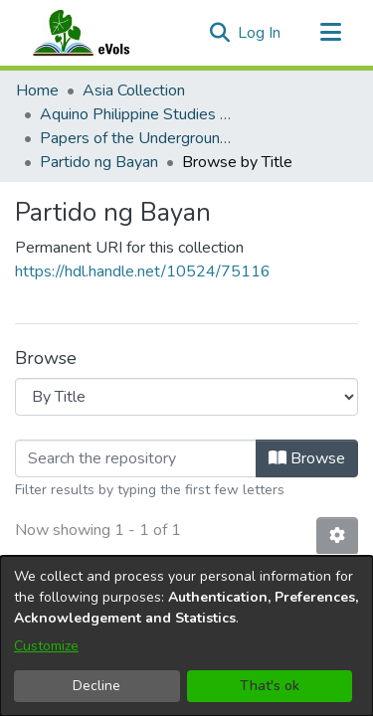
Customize (46, 645)
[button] (219, 33)
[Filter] (136, 458)
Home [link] (37, 90)
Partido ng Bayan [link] (99, 162)
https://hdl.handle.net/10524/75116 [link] (143, 271)
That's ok (269, 685)
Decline (96, 685)
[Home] (100, 33)
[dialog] (186, 636)
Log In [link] (260, 33)
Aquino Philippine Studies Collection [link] (139, 114)
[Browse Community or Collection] (186, 397)
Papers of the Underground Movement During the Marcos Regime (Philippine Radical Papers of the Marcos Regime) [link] (139, 138)
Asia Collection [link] (134, 90)
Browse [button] (307, 458)
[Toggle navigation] (330, 33)
